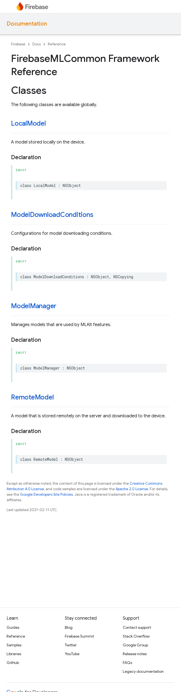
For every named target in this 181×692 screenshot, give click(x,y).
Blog (69, 627)
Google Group (135, 645)
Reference (57, 44)
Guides (13, 627)
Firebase (18, 44)
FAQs (127, 662)
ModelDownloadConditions (52, 215)
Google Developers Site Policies (46, 494)
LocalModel (28, 123)
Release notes (135, 653)
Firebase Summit (79, 636)
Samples (14, 645)
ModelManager (33, 306)
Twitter (71, 645)
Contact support (137, 627)
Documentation (27, 23)
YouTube (72, 653)
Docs (36, 44)
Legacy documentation (143, 671)
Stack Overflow (136, 636)
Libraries (14, 653)
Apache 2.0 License (132, 489)
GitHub (13, 662)
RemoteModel (32, 397)
